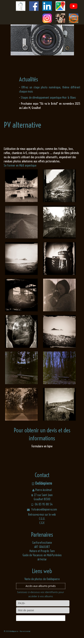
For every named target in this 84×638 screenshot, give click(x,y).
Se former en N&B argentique (20, 165)
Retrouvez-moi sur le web (42, 514)
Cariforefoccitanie (42, 542)
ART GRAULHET (42, 547)
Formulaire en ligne (42, 446)
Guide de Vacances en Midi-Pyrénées (42, 555)
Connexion (40, 618)
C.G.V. (42, 523)
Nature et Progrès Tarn (42, 551)
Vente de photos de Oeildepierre (42, 579)
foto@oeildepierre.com (42, 509)
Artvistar (42, 559)
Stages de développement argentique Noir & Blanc (48, 97)
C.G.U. (42, 519)
